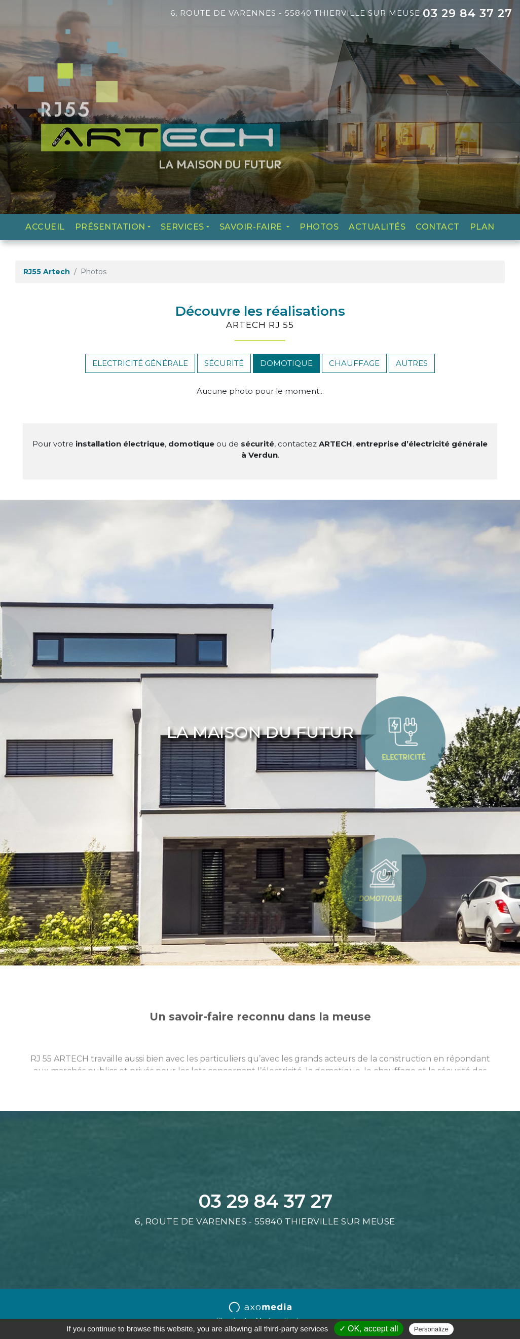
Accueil (45, 227)
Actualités (377, 227)
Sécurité (224, 363)
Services (182, 227)
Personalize (431, 1329)
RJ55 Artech (46, 271)
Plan (482, 227)
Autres (412, 363)
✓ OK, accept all (368, 1328)
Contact (438, 227)
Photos (319, 227)
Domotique (286, 363)
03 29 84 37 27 (467, 13)
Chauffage (354, 363)
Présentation (110, 227)
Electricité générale (140, 363)
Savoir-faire (252, 227)
